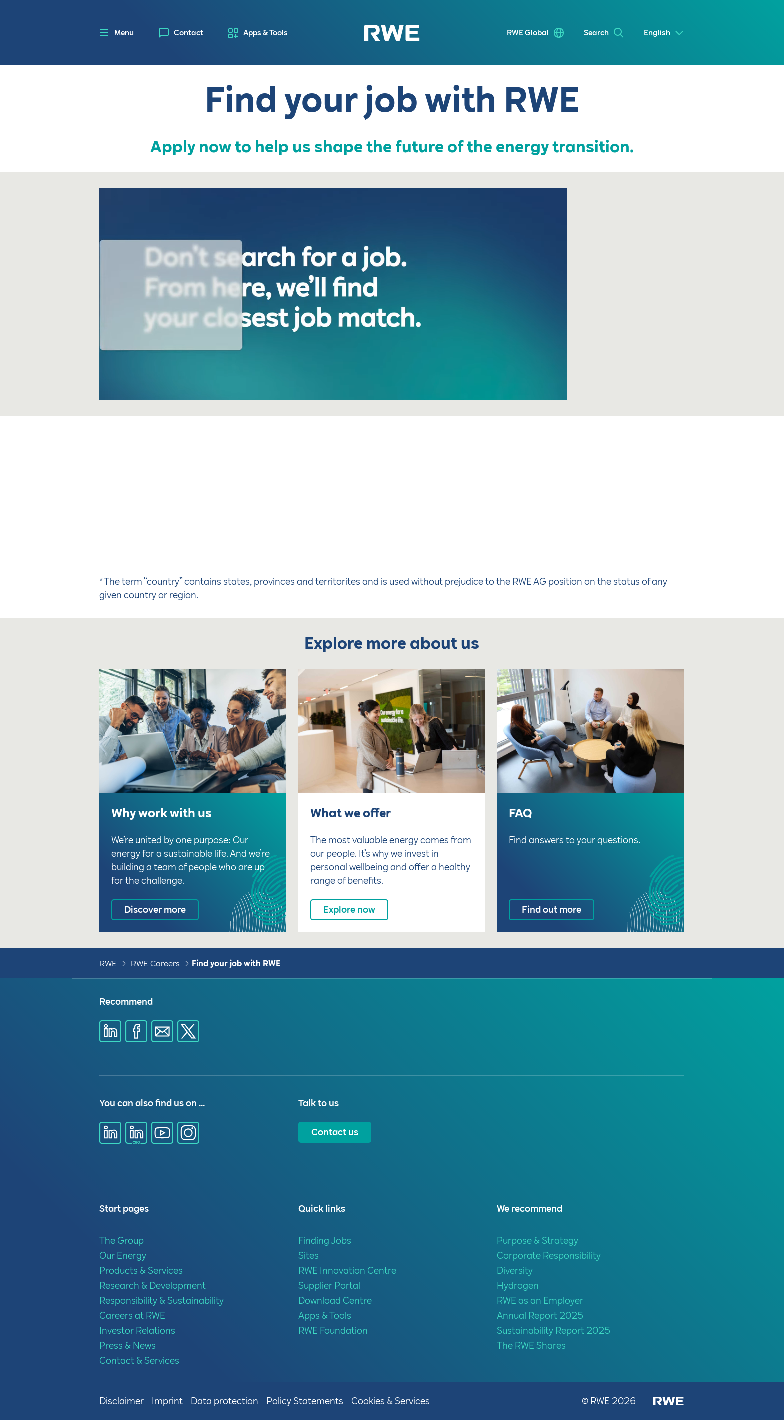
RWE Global (528, 32)
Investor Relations (138, 1330)
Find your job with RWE (236, 963)
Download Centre (335, 1300)
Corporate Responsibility (549, 1255)
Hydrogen (518, 1285)
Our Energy (123, 1255)
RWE (108, 963)
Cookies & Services (391, 1401)
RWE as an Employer (540, 1300)
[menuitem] (181, 33)
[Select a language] (664, 33)
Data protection (224, 1401)
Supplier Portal (329, 1285)
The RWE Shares (531, 1345)
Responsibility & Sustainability (162, 1300)
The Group (122, 1240)
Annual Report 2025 (540, 1315)
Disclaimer (122, 1401)
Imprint (167, 1401)
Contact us (335, 1132)
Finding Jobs (325, 1240)
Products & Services (141, 1270)
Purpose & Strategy (537, 1240)
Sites (308, 1255)
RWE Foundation (333, 1330)
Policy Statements (305, 1401)
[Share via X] (189, 1031)
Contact (189, 32)
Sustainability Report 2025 (553, 1330)
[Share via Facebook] (137, 1031)
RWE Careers (155, 963)
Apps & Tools (266, 32)
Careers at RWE (133, 1315)
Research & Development (153, 1285)
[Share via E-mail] (163, 1031)
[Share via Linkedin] (111, 1031)
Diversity (515, 1270)
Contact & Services (140, 1360)
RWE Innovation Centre (347, 1270)
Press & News (128, 1345)
